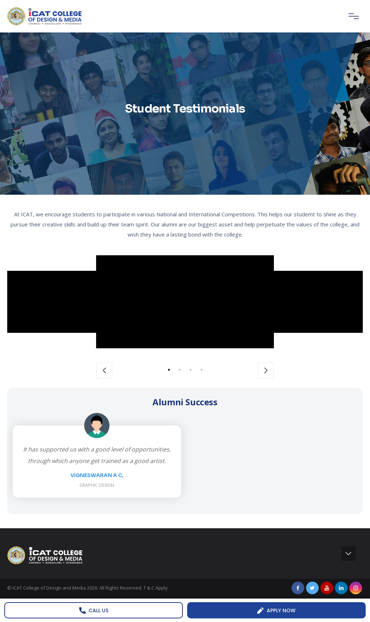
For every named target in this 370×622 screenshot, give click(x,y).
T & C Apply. (156, 587)
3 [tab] (190, 369)
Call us (93, 610)
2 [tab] (179, 369)
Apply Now (276, 610)
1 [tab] (168, 369)
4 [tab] (201, 369)
